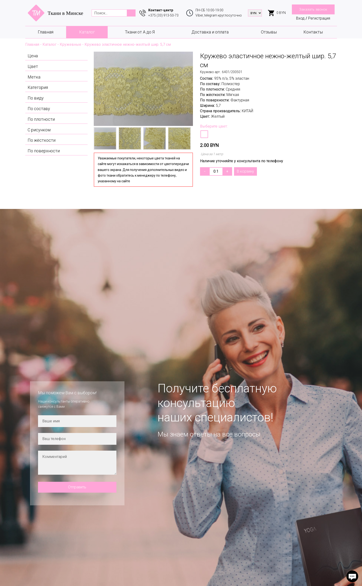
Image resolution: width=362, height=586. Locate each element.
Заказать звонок (313, 9)
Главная (45, 31)
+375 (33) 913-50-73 (163, 15)
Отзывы (269, 31)
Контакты (313, 31)
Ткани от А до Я (140, 31)
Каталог (87, 31)
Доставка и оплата (210, 31)
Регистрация (319, 18)
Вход (300, 18)
